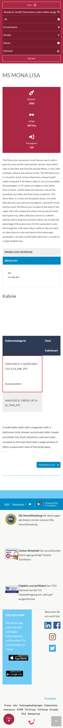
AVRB (20, 709)
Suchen (31, 58)
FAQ (23, 713)
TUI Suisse (42, 709)
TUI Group (30, 709)
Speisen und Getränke (18, 252)
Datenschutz (50, 705)
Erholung (11, 260)
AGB (6, 504)
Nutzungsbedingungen (31, 705)
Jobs (15, 705)
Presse (7, 705)
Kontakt (54, 709)
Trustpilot (50, 698)
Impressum (18, 504)
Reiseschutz (34, 713)
